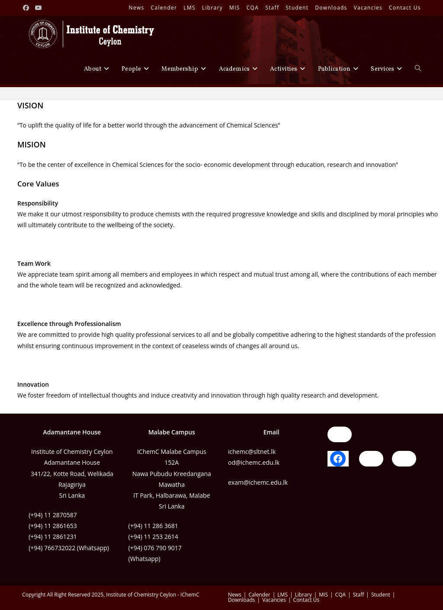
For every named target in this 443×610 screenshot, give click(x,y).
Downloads (331, 7)
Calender (164, 7)
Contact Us (405, 7)
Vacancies (368, 7)
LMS (189, 7)
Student (297, 7)
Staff (272, 7)
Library (212, 7)
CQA (253, 7)
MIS (234, 7)
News (136, 7)
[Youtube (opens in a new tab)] (38, 7)
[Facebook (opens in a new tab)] (27, 7)
